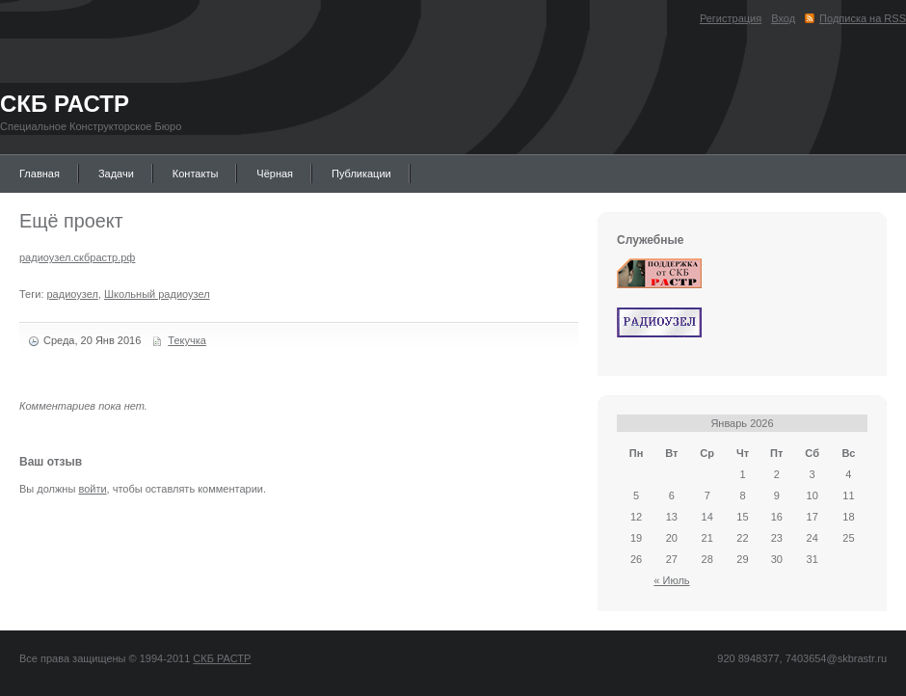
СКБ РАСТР (64, 104)
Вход (783, 18)
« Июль (671, 580)
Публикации (361, 173)
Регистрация (730, 18)
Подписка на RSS (862, 18)
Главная (39, 173)
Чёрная (274, 173)
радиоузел (72, 294)
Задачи (116, 173)
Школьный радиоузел (157, 294)
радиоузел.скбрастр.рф (77, 257)
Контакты (196, 173)
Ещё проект (71, 220)
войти (92, 489)
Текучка (187, 340)
